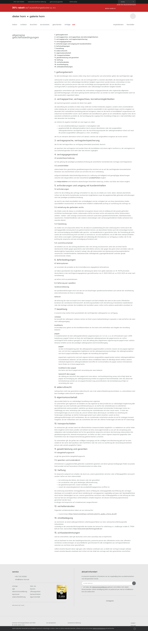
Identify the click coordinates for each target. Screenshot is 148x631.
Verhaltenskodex (63, 62)
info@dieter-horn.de (20, 580)
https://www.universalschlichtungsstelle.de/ (87, 529)
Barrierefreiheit (35, 594)
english (132, 623)
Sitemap (15, 586)
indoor (15, 25)
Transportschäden (63, 55)
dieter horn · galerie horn (28, 16)
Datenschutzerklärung (19, 591)
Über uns (33, 586)
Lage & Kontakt (35, 597)
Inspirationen (119, 25)
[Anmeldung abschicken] (134, 583)
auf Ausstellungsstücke (34, 8)
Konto (122, 2)
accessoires (45, 25)
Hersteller (131, 25)
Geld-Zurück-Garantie (56, 2)
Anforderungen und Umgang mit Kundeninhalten (73, 44)
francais (132, 625)
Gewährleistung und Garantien (67, 57)
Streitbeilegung (62, 64)
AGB (13, 589)
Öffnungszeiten (35, 591)
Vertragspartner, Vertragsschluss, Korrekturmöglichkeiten (77, 37)
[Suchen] (133, 16)
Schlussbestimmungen (65, 67)
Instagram (109, 601)
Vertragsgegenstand (63, 41)
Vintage (67, 25)
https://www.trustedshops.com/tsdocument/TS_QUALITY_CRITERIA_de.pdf (92, 514)
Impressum (15, 594)
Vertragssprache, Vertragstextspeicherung (71, 39)
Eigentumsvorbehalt (63, 53)
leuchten (34, 25)
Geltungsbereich (62, 35)
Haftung (60, 60)
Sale (74, 25)
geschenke (58, 25)
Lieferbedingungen (63, 46)
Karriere (32, 589)
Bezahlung (60, 48)
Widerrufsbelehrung (19, 597)
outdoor (24, 25)
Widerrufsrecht (61, 51)
